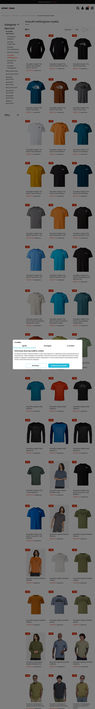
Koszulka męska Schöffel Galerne (59, 663)
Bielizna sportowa (9, 102)
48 (77, 30)
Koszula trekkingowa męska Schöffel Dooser (35, 705)
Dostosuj (36, 366)
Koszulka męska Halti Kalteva (34, 407)
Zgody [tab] (24, 346)
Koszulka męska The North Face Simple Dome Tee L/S (34, 66)
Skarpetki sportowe (9, 97)
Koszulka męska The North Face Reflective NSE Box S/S (81, 277)
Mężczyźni (9, 28)
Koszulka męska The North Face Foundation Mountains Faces (35, 321)
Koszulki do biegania (11, 38)
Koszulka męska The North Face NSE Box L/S (59, 65)
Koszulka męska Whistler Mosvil (59, 621)
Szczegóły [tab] (47, 346)
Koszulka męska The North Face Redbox (34, 151)
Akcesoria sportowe (10, 91)
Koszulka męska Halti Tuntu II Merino (34, 491)
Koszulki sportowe (10, 32)
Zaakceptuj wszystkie (59, 366)
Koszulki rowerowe (11, 43)
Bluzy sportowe (12, 71)
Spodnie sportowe (9, 78)
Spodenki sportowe (9, 83)
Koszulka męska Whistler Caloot (59, 579)
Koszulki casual (13, 52)
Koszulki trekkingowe (12, 56)
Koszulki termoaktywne (13, 48)
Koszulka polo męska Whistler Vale (58, 491)
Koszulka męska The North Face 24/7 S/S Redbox (81, 492)
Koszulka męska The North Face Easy (81, 65)
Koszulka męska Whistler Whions (59, 535)
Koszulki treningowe (11, 67)
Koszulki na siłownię (11, 61)
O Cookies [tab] (70, 346)
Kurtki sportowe (12, 74)
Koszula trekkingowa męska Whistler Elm (34, 663)
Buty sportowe (11, 87)
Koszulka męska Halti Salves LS (34, 449)
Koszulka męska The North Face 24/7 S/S (34, 234)
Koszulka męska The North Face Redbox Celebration (81, 321)
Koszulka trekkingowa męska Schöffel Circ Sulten (81, 706)
